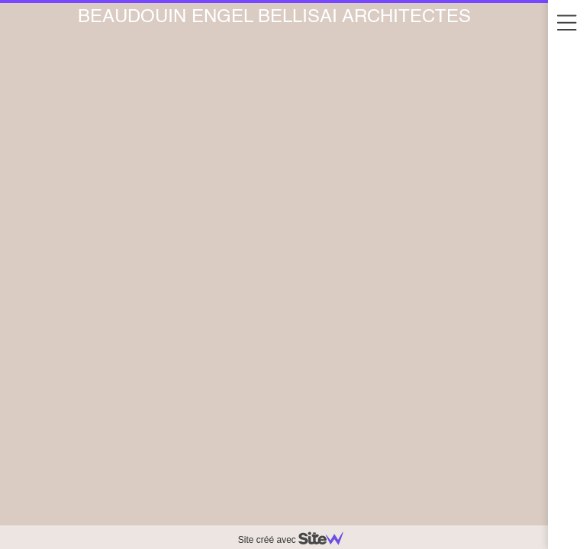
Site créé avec (297, 540)
